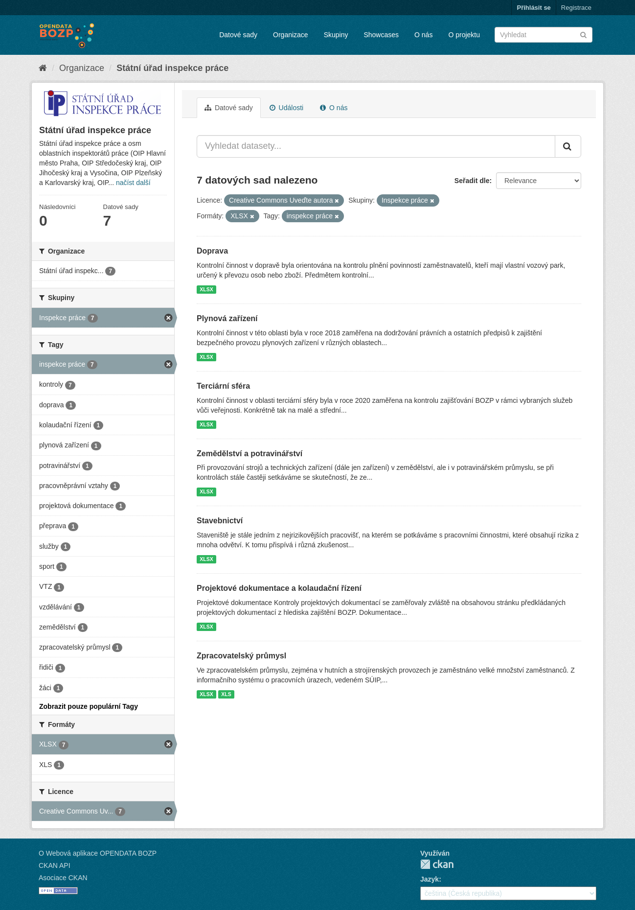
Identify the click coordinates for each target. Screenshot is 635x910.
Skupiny (336, 35)
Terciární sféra (223, 386)
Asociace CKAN (63, 878)
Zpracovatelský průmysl (241, 656)
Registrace (576, 7)
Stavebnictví (220, 520)
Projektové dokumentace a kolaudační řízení (279, 588)
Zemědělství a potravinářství (249, 453)
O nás (423, 35)
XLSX (206, 289)
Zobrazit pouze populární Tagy (88, 706)
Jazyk (429, 879)
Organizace (290, 35)
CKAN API (54, 865)
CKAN (437, 864)
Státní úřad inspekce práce (172, 68)
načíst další (133, 183)
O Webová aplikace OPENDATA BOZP (98, 853)
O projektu (464, 35)
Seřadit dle (472, 181)
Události (286, 108)
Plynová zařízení (227, 318)
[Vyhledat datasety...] (376, 146)
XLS (226, 694)
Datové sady (238, 35)
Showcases (381, 35)
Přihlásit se (533, 7)
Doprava (212, 251)
